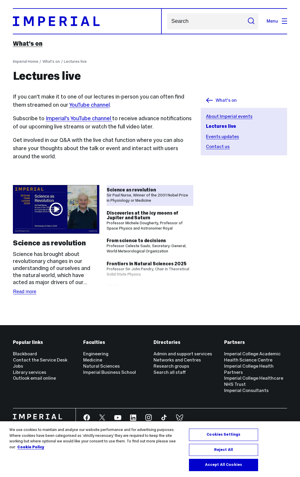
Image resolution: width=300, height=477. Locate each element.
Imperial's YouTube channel (79, 118)
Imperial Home (25, 61)
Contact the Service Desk (40, 360)
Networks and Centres (177, 360)
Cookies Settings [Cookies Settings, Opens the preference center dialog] (223, 434)
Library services (29, 372)
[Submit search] (251, 21)
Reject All (223, 449)
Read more (24, 291)
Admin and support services (183, 354)
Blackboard (25, 354)
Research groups (171, 366)
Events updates (222, 136)
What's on (27, 43)
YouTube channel (89, 104)
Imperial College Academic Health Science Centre (252, 357)
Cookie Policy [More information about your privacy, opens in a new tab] (30, 447)
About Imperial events (229, 116)
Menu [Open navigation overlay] (277, 21)
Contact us (218, 146)
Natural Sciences (101, 366)
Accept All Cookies (223, 464)
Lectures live (75, 61)
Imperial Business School (109, 372)
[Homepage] (87, 21)
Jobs (18, 366)
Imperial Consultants (246, 390)
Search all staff (170, 372)
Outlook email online (34, 378)
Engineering (95, 354)
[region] (150, 449)
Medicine (92, 360)
